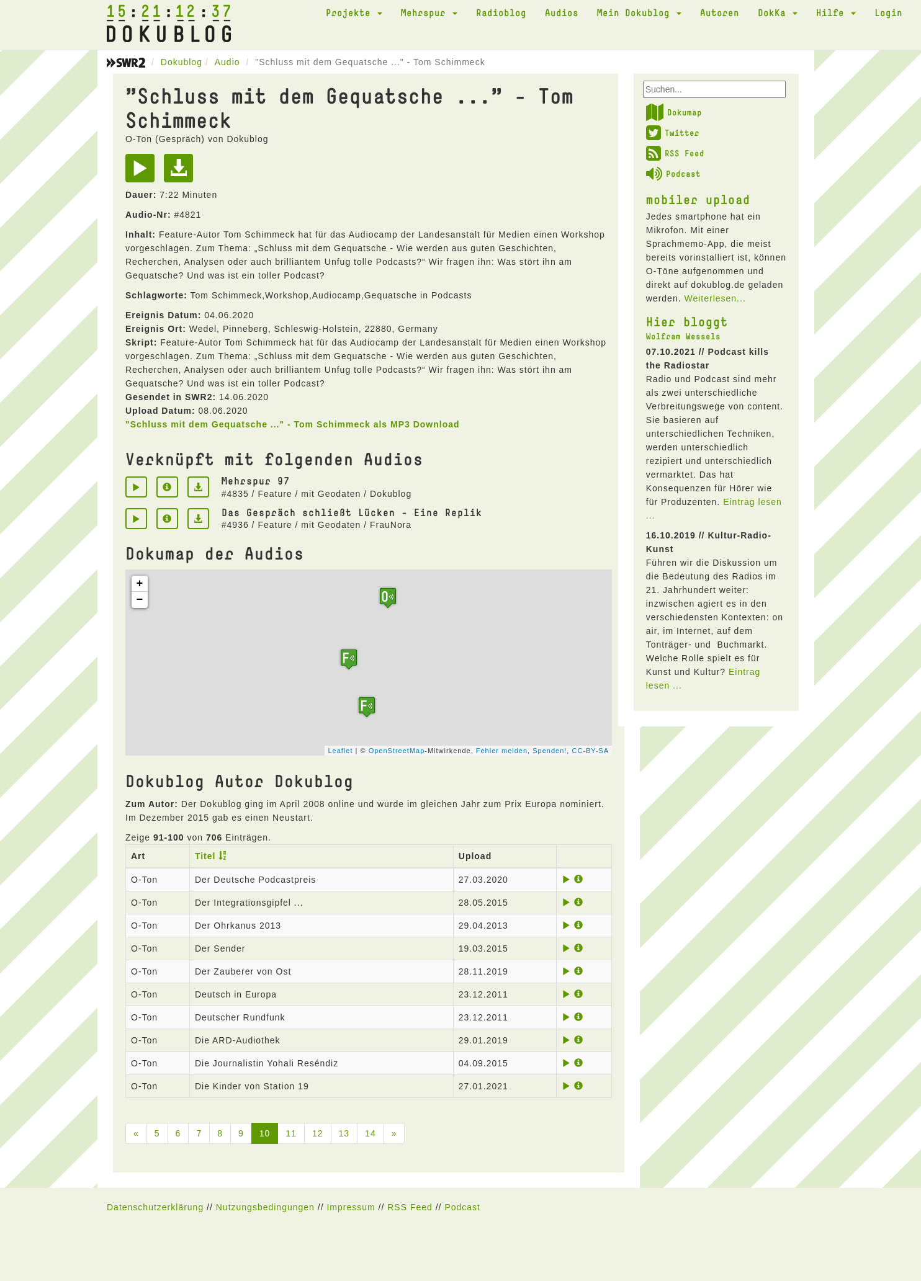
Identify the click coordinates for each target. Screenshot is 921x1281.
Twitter (672, 133)
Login (888, 12)
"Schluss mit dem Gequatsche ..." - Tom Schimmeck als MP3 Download (292, 424)
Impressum (350, 1207)
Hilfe (836, 12)
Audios (561, 12)
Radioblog (501, 12)
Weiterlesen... (714, 298)
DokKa (777, 12)
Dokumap (674, 112)
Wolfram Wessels (683, 336)
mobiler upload (698, 199)
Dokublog (181, 62)
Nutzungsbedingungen (265, 1207)
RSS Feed (675, 153)
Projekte (354, 12)
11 (291, 1133)
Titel (205, 856)
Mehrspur (429, 12)
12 (317, 1133)
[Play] (143, 172)
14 (370, 1133)
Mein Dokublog (639, 12)
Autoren (719, 12)
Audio (227, 62)
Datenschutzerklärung (155, 1207)
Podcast (673, 174)
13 (344, 1133)
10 (265, 1133)
